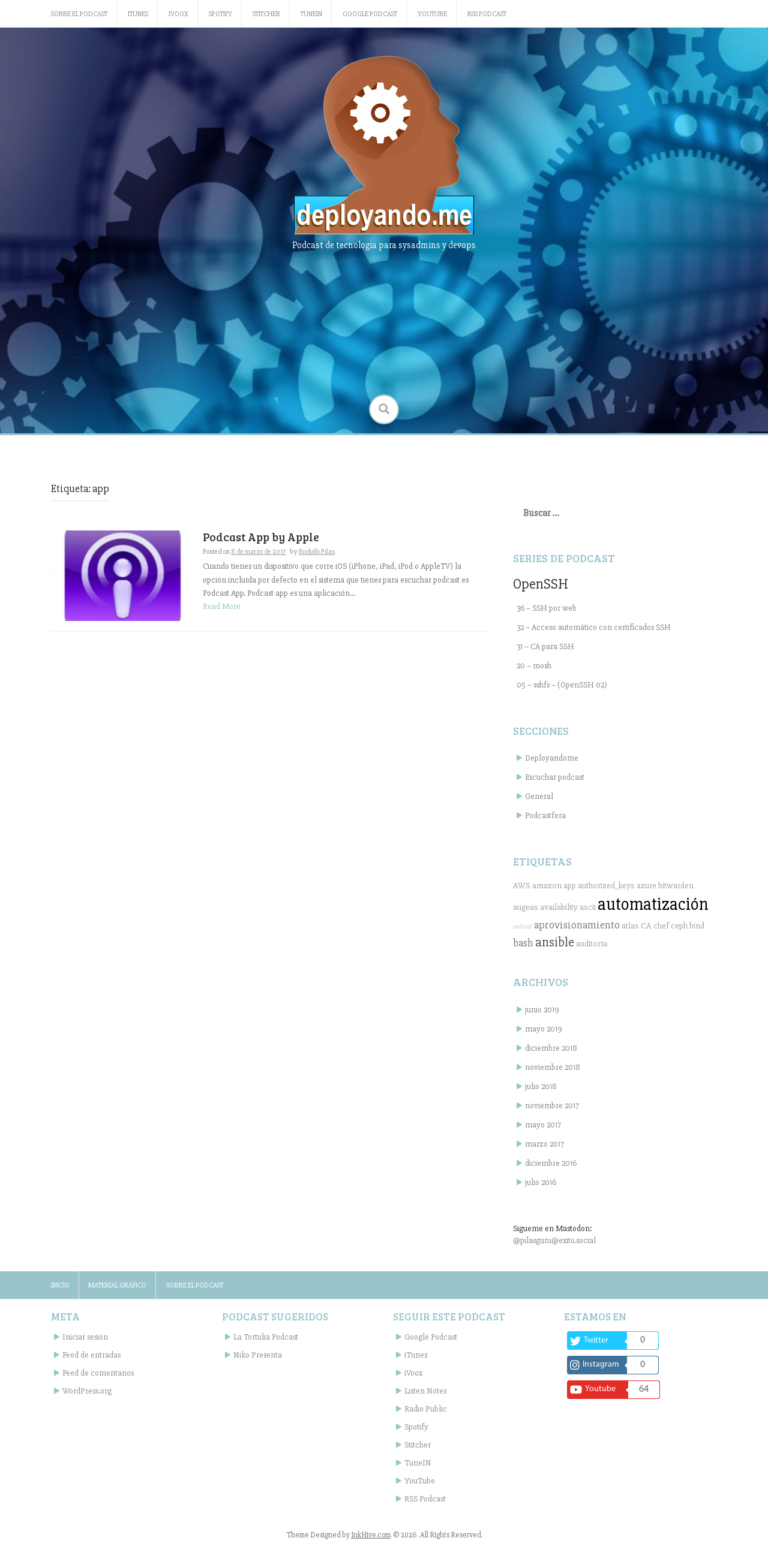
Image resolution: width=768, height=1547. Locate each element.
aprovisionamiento (577, 924)
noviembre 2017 (552, 1105)
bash (523, 942)
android (522, 926)
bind (696, 926)
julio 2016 (540, 1182)
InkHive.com (371, 1535)
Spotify (220, 14)
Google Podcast (370, 14)
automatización (653, 904)
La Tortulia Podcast (265, 1337)
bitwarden (676, 885)
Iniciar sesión (85, 1337)
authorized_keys (606, 885)
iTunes (138, 14)
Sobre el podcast (79, 14)
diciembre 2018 (551, 1048)
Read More (222, 606)
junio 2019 (542, 1010)
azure (646, 885)
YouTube (432, 14)
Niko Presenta (257, 1355)
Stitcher (266, 14)
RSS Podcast (486, 14)
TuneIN (311, 14)
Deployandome (551, 758)
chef (661, 926)
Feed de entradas (91, 1355)
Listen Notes (425, 1391)
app (569, 885)
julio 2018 (541, 1086)
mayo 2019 (543, 1029)
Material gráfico (117, 1285)
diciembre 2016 (551, 1163)
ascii (588, 907)
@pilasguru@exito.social (554, 1240)
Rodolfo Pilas (317, 551)
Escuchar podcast (554, 777)
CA (646, 926)
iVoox (178, 14)
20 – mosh (534, 666)
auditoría (591, 944)
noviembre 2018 (552, 1067)
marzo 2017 (544, 1144)
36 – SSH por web (547, 608)
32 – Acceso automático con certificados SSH (594, 627)
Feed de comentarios (98, 1373)
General (539, 796)
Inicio (60, 1285)
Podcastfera (545, 815)
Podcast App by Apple (261, 536)
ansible (554, 942)
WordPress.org (87, 1391)
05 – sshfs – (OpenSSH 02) (562, 685)
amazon (547, 885)
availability (559, 907)
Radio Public (425, 1409)
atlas (630, 926)
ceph (679, 926)
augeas (525, 907)
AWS (521, 885)
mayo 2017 (543, 1125)
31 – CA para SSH (545, 646)
